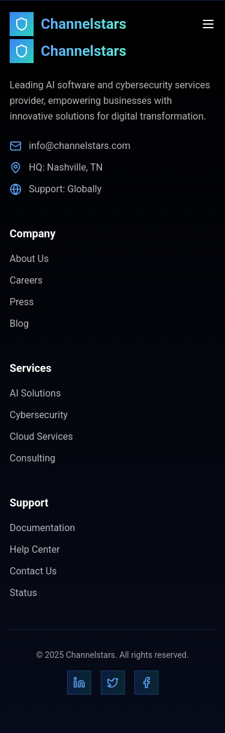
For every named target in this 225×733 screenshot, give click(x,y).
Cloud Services (41, 436)
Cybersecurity (39, 415)
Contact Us (33, 571)
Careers (26, 280)
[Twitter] (113, 683)
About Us (29, 258)
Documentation (42, 528)
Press (22, 302)
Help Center (35, 549)
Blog (19, 323)
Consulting (32, 458)
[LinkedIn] (79, 683)
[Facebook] (146, 683)
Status (23, 592)
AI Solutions (35, 393)
